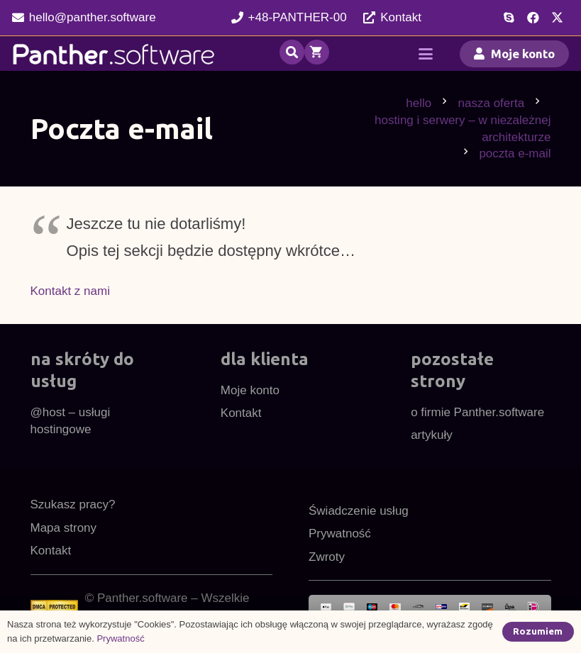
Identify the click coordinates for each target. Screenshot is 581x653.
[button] (292, 52)
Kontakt (241, 413)
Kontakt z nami (70, 291)
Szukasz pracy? (73, 504)
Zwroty (327, 557)
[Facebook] (533, 18)
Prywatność (340, 533)
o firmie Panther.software (477, 412)
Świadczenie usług (359, 511)
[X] (557, 18)
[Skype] (509, 18)
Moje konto (250, 390)
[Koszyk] (316, 54)
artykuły (432, 435)
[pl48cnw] (114, 54)
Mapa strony (64, 528)
